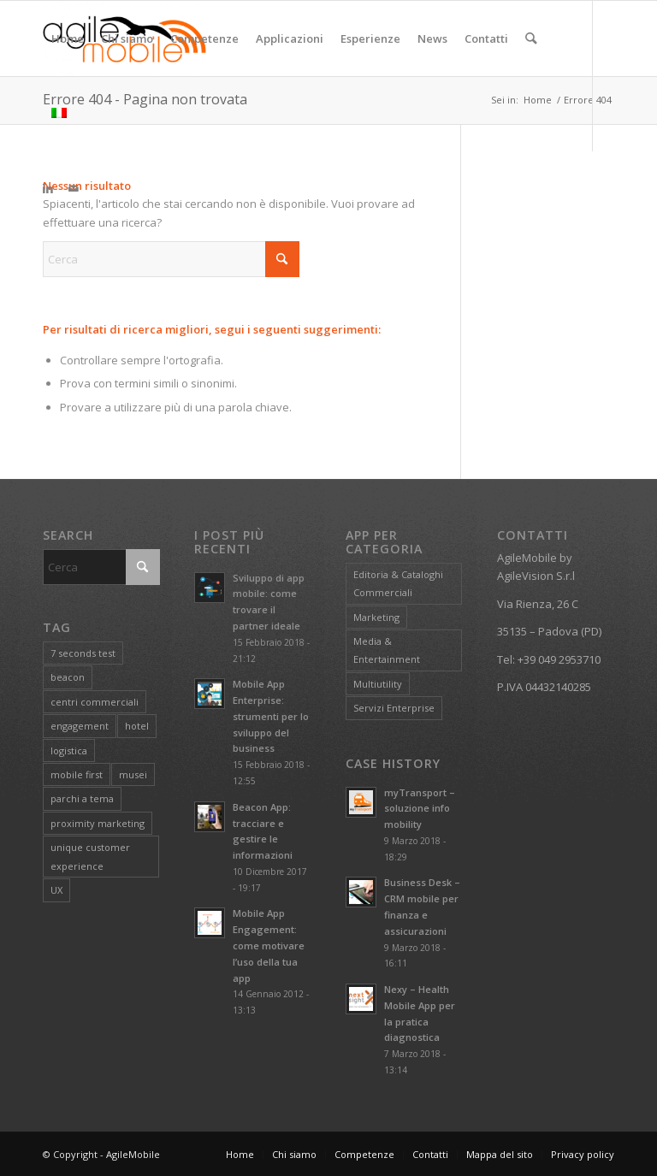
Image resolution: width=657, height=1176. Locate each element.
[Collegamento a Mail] (73, 188)
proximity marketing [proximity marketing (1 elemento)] (97, 823)
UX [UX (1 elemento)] (56, 889)
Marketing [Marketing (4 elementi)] (376, 617)
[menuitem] (67, 38)
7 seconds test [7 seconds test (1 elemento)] (82, 653)
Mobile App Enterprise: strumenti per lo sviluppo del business (271, 715)
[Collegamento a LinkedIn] (48, 188)
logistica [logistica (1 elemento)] (68, 750)
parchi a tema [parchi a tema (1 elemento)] (82, 798)
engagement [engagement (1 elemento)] (79, 725)
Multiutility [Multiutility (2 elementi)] (377, 683)
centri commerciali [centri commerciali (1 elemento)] (94, 701)
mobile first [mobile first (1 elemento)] (76, 774)
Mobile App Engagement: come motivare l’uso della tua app (269, 945)
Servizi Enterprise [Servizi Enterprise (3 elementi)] (394, 707)
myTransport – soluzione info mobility (419, 808)
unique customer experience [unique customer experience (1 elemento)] (90, 856)
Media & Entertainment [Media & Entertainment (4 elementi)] (386, 650)
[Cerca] (531, 38)
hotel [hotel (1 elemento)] (137, 725)
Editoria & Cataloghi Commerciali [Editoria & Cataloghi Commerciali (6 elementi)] (398, 583)
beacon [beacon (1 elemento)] (67, 677)
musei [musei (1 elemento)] (133, 774)
